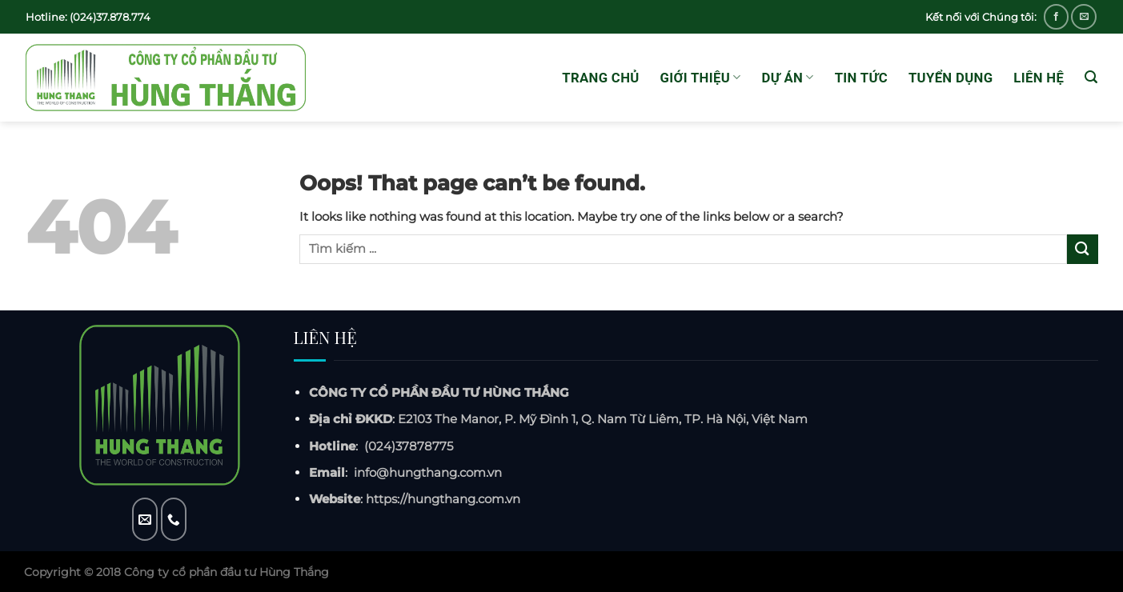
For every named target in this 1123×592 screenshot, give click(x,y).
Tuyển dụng (950, 78)
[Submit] (1082, 249)
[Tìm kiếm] (1091, 77)
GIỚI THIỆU (700, 78)
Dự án (788, 78)
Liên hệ (1038, 78)
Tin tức (861, 78)
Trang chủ (600, 78)
